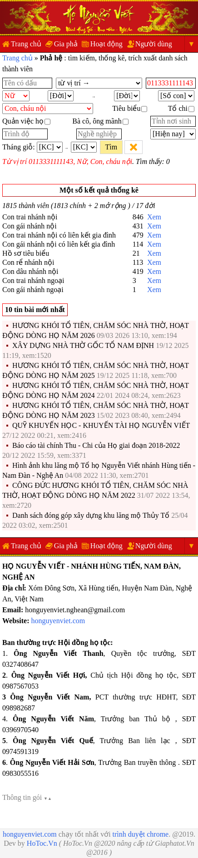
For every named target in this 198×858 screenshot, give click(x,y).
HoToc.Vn (42, 843)
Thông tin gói (27, 797)
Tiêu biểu (129, 108)
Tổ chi (181, 108)
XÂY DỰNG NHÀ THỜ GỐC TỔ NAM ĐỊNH (83, 345)
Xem (154, 217)
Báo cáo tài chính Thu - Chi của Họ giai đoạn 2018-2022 (96, 445)
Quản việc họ (26, 121)
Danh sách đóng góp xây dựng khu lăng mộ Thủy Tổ (91, 515)
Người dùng (153, 44)
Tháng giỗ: (18, 147)
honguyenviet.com (58, 621)
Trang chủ (26, 44)
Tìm (111, 147)
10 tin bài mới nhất (35, 309)
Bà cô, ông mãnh (100, 121)
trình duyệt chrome (141, 834)
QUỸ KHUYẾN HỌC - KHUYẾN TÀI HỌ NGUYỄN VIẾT (101, 425)
